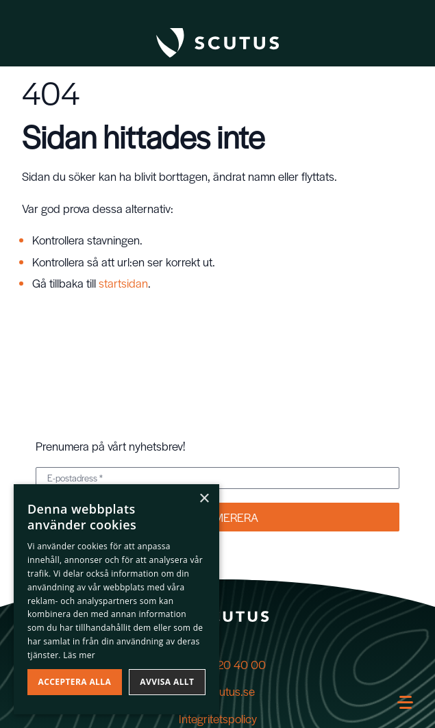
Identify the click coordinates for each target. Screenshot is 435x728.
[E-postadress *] (217, 478)
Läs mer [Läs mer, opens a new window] (79, 655)
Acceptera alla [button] (75, 682)
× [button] (204, 499)
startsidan (123, 283)
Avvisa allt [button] (167, 682)
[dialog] (116, 599)
